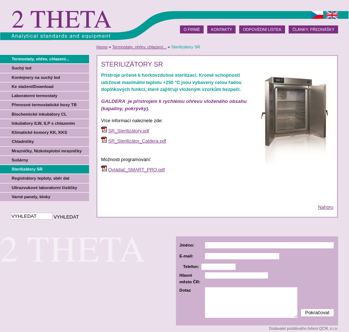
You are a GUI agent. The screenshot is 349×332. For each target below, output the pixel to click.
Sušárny (20, 160)
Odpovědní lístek (262, 29)
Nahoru (325, 207)
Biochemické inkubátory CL (39, 114)
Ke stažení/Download (32, 86)
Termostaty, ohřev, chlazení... (139, 47)
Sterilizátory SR (27, 169)
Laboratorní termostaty (34, 95)
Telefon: (191, 266)
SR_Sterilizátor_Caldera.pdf (137, 141)
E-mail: (186, 256)
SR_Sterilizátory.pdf (128, 130)
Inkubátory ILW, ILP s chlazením (43, 123)
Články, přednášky (313, 29)
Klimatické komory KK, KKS (39, 132)
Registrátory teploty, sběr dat (40, 178)
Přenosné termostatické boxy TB (44, 105)
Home (102, 47)
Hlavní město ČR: (190, 278)
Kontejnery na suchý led (36, 77)
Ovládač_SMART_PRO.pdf (136, 169)
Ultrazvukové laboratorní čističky (44, 187)
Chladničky (23, 141)
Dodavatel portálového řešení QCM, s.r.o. (303, 329)
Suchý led (21, 68)
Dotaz (185, 290)
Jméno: (187, 245)
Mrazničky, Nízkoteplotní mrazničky (47, 151)
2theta (61, 20)
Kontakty (221, 29)
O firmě (192, 29)
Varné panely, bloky (31, 197)
